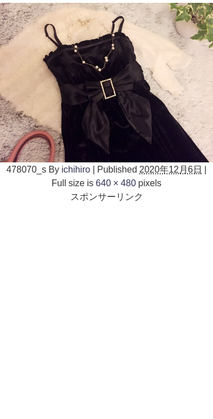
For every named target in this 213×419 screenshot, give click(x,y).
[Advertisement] (106, 309)
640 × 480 (116, 182)
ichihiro (75, 169)
